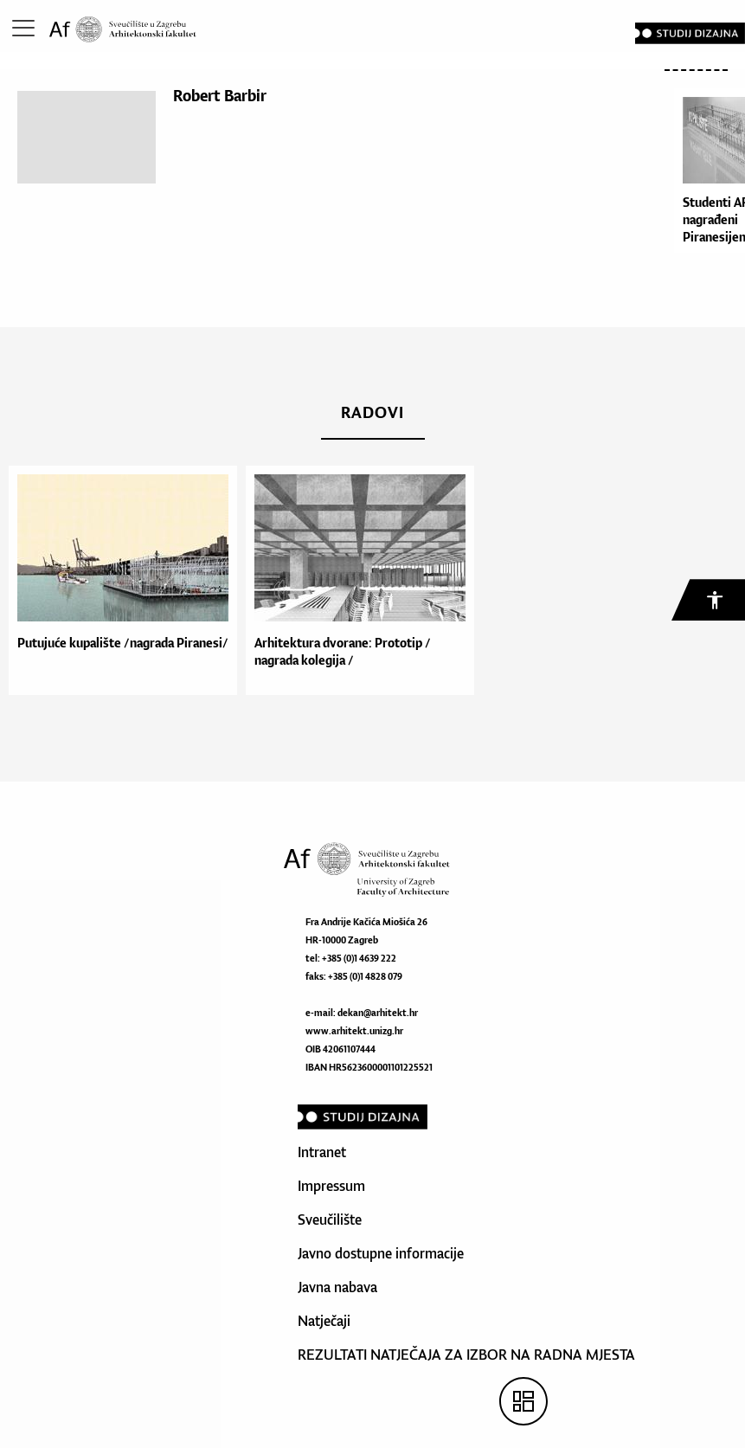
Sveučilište (330, 1219)
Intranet (322, 1152)
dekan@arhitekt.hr (377, 1013)
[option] (118, 580)
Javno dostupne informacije (381, 1253)
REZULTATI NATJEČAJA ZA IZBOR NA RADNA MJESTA (466, 1354)
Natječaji (324, 1320)
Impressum (331, 1185)
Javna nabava (337, 1287)
